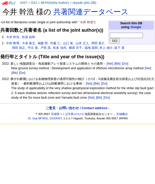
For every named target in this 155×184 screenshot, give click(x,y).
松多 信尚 (59, 48)
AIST (23, 3)
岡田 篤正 (18, 48)
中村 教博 (12, 43)
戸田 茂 (44, 48)
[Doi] (125, 63)
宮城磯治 (122, 114)
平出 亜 (32, 48)
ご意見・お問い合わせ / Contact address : (77, 108)
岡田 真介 (98, 43)
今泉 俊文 (28, 43)
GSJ (34, 3)
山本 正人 (82, 43)
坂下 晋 (119, 48)
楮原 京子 (75, 48)
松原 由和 (28, 37)
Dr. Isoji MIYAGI (38, 118)
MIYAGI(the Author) (55, 3)
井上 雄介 (105, 48)
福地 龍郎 (91, 48)
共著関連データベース (91, 12)
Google (135, 27)
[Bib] (117, 63)
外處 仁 (54, 43)
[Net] (110, 63)
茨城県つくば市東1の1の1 (67, 114)
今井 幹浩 (12, 37)
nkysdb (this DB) (84, 3)
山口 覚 (67, 43)
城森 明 (42, 43)
